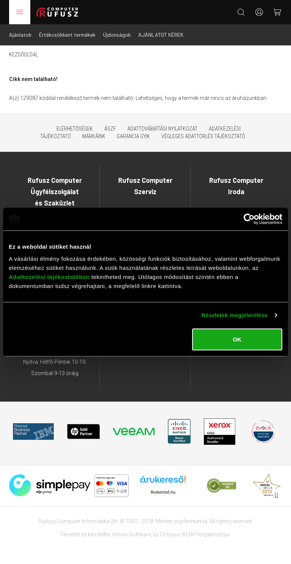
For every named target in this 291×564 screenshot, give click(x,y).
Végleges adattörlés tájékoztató (203, 136)
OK (237, 339)
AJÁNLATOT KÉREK (160, 34)
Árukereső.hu (162, 492)
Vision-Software (131, 534)
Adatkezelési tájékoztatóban (49, 276)
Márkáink (93, 136)
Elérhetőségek (74, 129)
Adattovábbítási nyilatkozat (162, 129)
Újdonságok (117, 34)
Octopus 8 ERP (178, 534)
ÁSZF (110, 129)
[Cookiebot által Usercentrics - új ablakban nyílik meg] (249, 219)
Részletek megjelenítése (235, 315)
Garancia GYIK (133, 136)
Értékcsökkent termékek (67, 34)
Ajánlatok (20, 34)
